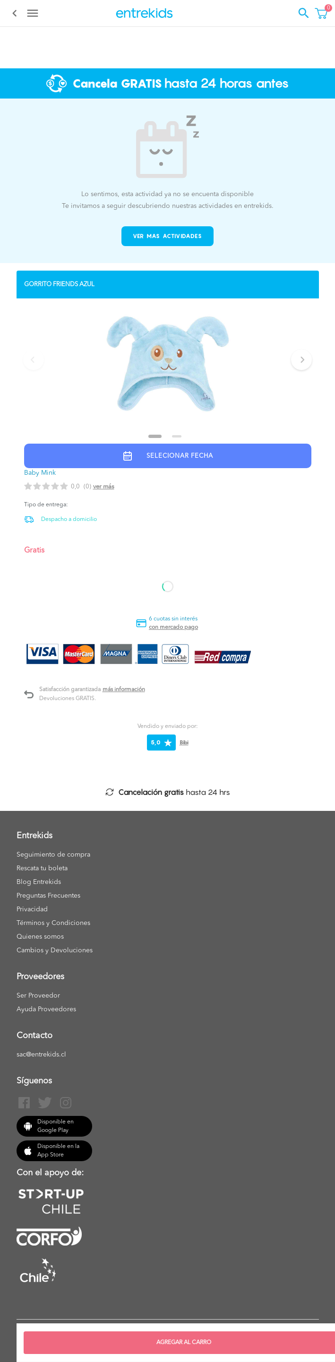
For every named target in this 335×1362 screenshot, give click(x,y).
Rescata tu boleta (42, 868)
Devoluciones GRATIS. (67, 699)
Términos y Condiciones (53, 923)
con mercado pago (173, 627)
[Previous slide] (33, 359)
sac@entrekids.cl (41, 1054)
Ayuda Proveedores (46, 1009)
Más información (124, 690)
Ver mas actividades (167, 235)
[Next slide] (301, 359)
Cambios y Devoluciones (55, 950)
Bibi (184, 742)
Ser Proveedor (38, 995)
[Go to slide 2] (176, 436)
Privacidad (32, 909)
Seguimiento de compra (53, 854)
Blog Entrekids (39, 882)
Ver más (103, 487)
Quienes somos (40, 936)
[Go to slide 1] (155, 436)
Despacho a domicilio (69, 519)
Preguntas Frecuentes (48, 895)
